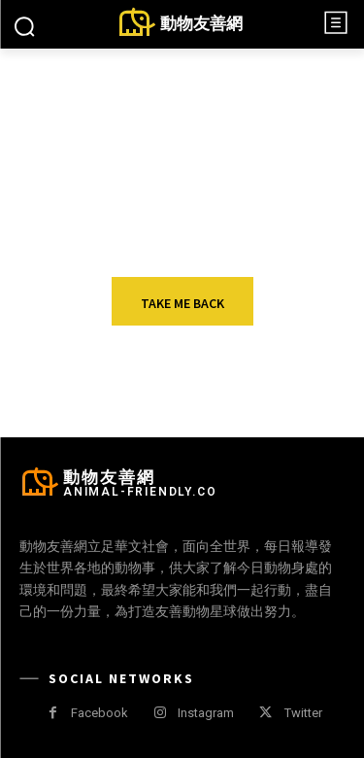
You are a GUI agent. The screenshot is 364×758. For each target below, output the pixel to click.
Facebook (99, 713)
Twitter (303, 713)
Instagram (206, 713)
